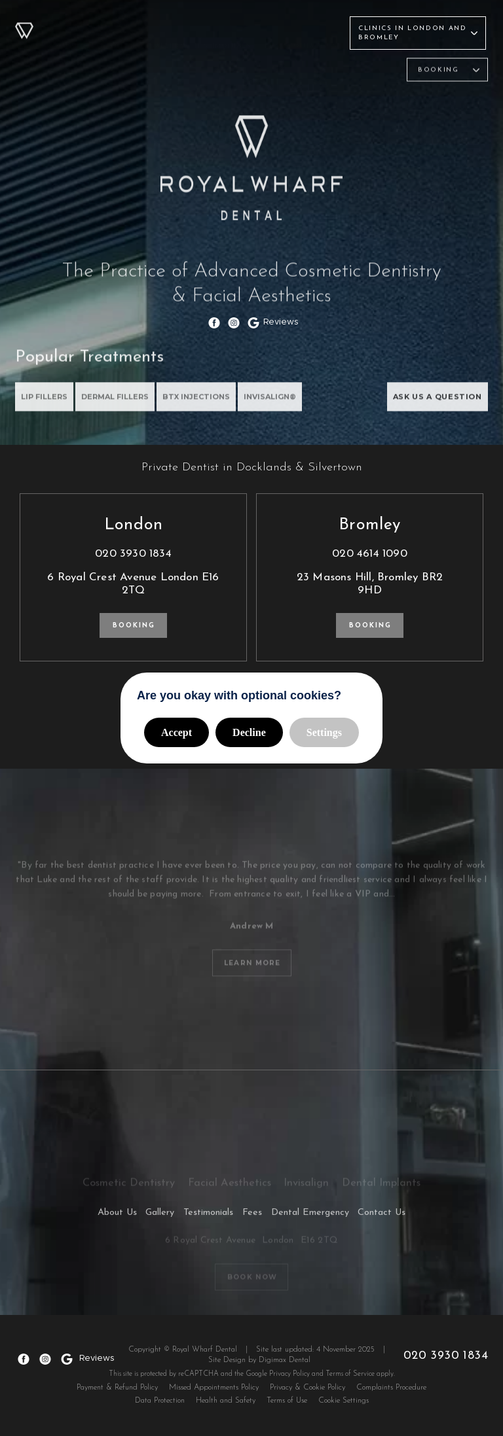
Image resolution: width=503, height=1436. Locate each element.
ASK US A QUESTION (433, 402)
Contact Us (312, 28)
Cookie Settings (343, 1397)
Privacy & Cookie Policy (307, 1384)
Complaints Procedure (391, 1384)
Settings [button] (324, 732)
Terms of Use (287, 1397)
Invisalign (303, 74)
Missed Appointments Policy (214, 1384)
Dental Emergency (309, 1216)
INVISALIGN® (278, 402)
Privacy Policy (289, 1370)
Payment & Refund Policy (117, 1384)
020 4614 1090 (369, 553)
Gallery (167, 28)
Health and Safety (225, 1397)
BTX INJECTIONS (202, 402)
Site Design (230, 1356)
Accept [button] (176, 732)
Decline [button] (249, 732)
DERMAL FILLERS (118, 402)
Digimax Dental (288, 1356)
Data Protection (160, 1397)
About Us (62, 28)
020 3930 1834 (133, 553)
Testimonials (222, 28)
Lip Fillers (45, 402)
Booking (134, 625)
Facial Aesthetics (238, 74)
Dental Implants (365, 74)
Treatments (116, 28)
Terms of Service (350, 1370)
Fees (270, 28)
